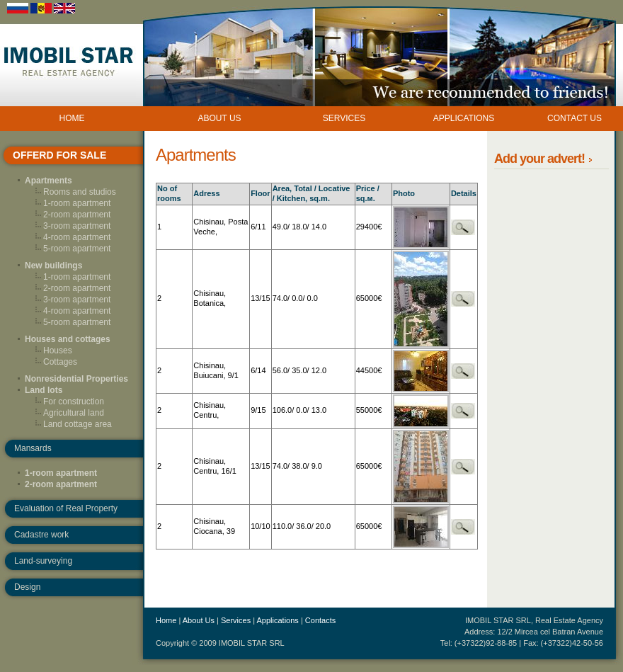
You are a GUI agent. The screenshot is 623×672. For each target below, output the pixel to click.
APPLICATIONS (463, 118)
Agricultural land (73, 413)
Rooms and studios (79, 192)
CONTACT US (574, 118)
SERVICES (344, 118)
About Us (199, 620)
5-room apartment (76, 249)
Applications (278, 620)
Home (166, 620)
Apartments (48, 181)
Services (236, 620)
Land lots (43, 390)
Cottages (60, 362)
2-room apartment (76, 215)
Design (27, 587)
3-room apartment (76, 226)
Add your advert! (541, 159)
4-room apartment (76, 237)
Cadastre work (41, 535)
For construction (73, 401)
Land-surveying (43, 561)
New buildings (53, 265)
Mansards (33, 448)
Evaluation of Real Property (66, 508)
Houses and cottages (67, 339)
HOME (72, 118)
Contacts (320, 620)
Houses (57, 350)
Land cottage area (77, 424)
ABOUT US (219, 118)
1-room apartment (76, 203)
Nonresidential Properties (76, 379)
